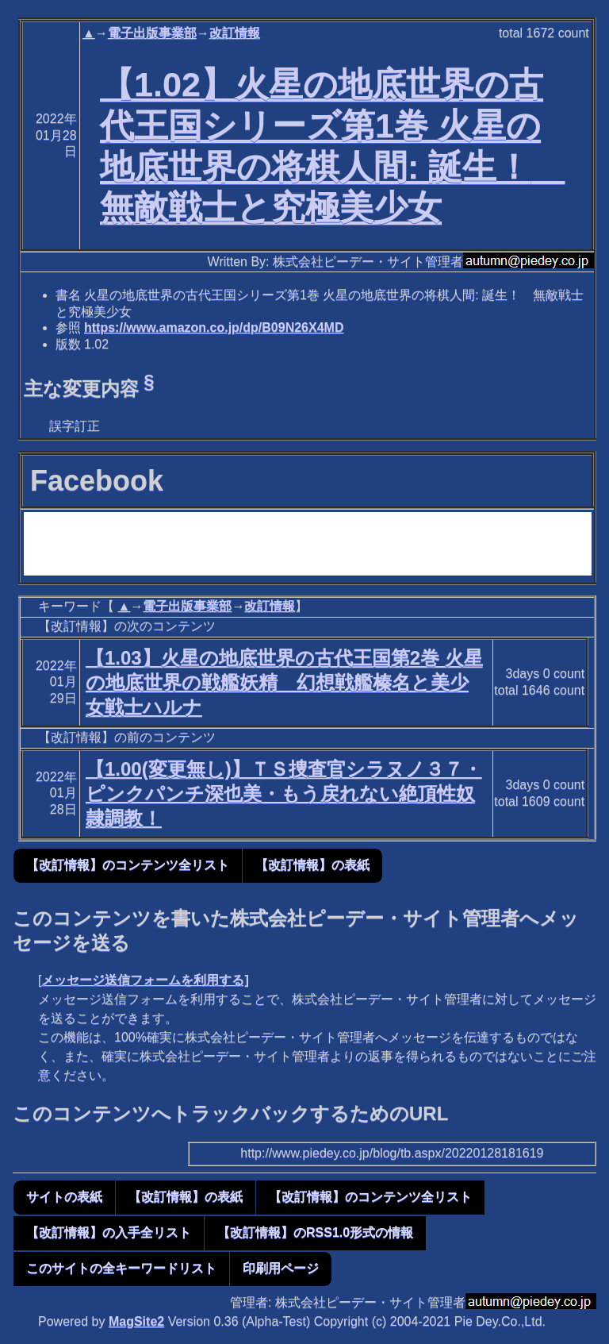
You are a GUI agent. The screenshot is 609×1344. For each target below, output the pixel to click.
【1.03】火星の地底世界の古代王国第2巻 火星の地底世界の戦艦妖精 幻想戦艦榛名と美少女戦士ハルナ (284, 682)
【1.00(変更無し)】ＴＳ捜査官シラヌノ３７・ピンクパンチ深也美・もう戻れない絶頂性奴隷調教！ (284, 793)
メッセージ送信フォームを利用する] (144, 980)
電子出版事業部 (152, 33)
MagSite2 (136, 1321)
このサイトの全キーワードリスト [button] (121, 1268)
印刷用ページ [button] (281, 1268)
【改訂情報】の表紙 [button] (312, 865)
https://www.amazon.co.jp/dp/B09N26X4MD (213, 327)
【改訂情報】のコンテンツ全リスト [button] (127, 865)
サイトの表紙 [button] (64, 1196)
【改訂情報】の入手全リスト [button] (108, 1232)
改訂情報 (234, 33)
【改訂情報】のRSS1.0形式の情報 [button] (315, 1232)
